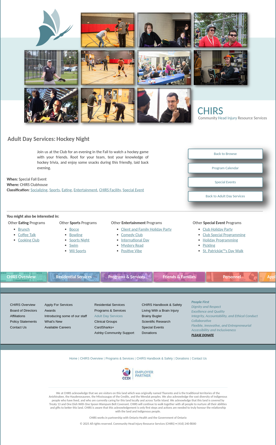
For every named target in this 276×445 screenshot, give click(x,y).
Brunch (24, 229)
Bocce (74, 229)
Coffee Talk (27, 234)
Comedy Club (132, 234)
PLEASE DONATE (202, 335)
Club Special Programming (224, 234)
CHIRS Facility (110, 190)
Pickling (209, 245)
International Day (135, 240)
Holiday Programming (220, 240)
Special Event (133, 190)
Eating (67, 190)
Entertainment (85, 190)
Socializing (39, 190)
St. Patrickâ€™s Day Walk (223, 250)
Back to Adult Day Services (225, 196)
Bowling (75, 234)
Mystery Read (132, 245)
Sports (54, 190)
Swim (73, 245)
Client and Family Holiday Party (146, 229)
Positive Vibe (131, 250)
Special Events (225, 182)
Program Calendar (225, 168)
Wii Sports (77, 250)
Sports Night (79, 240)
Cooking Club (28, 240)
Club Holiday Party (218, 229)
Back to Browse (225, 153)
